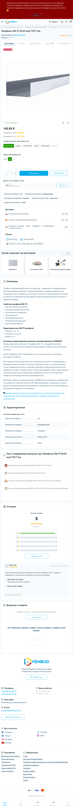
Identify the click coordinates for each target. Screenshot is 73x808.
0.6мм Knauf (45, 146)
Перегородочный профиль (27, 396)
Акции (25, 780)
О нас (25, 756)
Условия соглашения (31, 765)
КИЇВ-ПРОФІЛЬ (20, 35)
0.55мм (18, 146)
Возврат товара (29, 771)
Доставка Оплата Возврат (33, 759)
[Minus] (7, 173)
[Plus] (16, 173)
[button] (68, 253)
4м (10, 159)
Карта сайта (27, 774)
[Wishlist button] (63, 123)
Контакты (27, 768)
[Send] (63, 185)
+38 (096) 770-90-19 (8, 691)
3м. (14, 159)
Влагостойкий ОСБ (8, 768)
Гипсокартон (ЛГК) (8, 765)
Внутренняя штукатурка (10, 756)
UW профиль (53, 27)
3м (5, 159)
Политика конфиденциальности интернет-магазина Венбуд (45, 762)
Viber (40, 735)
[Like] (18, 594)
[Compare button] (68, 123)
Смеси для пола (7, 771)
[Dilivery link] (66, 214)
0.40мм (54, 146)
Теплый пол (5, 762)
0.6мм (36, 146)
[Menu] (2, 22)
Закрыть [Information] (36, 15)
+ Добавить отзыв (36, 556)
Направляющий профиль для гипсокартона (24, 393)
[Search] (66, 22)
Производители (29, 777)
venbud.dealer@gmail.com (11, 710)
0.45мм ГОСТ (8, 146)
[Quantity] (11, 173)
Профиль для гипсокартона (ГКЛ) (36, 27)
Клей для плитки (7, 759)
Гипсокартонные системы (13, 27)
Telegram (42, 732)
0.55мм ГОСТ (27, 146)
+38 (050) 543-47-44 (8, 694)
